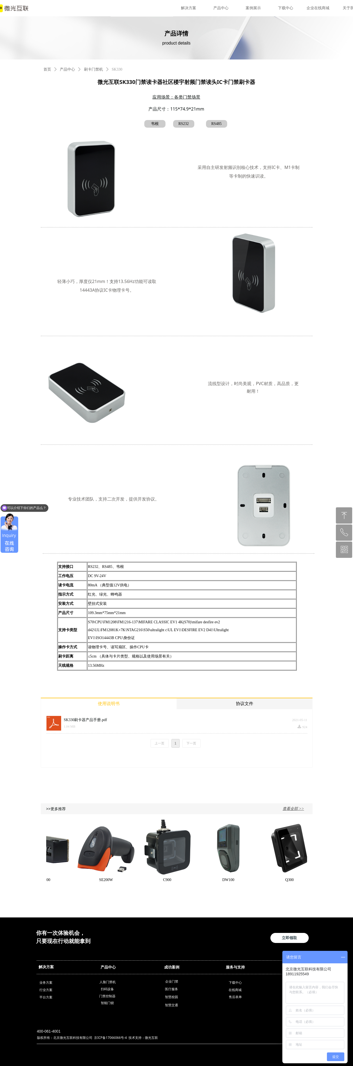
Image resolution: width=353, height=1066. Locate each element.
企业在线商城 (318, 8)
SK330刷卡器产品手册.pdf (85, 720)
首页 (47, 69)
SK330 (117, 69)
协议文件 (244, 703)
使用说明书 (109, 703)
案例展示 (253, 8)
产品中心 (221, 8)
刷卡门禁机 (93, 69)
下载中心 (285, 8)
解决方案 (188, 8)
